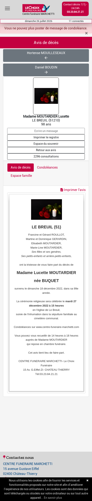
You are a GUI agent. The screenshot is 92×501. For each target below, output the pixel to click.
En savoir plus (53, 497)
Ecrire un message (46, 131)
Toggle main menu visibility (7, 7)
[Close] (86, 33)
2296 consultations (46, 156)
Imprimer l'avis (73, 190)
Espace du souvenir (46, 143)
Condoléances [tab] (47, 167)
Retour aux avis (46, 150)
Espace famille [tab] (21, 176)
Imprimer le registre (46, 137)
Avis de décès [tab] (20, 167)
